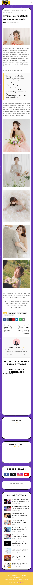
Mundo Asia (21, 582)
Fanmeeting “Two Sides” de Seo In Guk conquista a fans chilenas (20, 500)
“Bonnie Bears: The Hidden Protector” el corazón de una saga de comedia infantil (20, 557)
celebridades (12, 313)
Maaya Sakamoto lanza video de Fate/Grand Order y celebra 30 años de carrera (20, 550)
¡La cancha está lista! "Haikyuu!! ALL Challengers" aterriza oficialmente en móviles (20, 564)
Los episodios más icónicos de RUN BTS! (19, 542)
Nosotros (14, 575)
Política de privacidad (11, 579)
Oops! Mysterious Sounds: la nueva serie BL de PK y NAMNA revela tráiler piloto (20, 514)
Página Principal (7, 10)
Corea (19, 313)
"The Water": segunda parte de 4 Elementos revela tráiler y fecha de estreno (20, 528)
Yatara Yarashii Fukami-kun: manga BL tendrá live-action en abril (20, 535)
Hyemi (6, 315)
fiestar (24, 313)
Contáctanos (23, 575)
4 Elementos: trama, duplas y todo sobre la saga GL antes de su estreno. (19, 521)
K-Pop (13, 10)
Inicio (8, 575)
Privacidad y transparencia (16, 577)
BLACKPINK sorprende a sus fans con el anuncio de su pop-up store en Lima (20, 507)
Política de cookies (24, 579)
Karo (4, 22)
